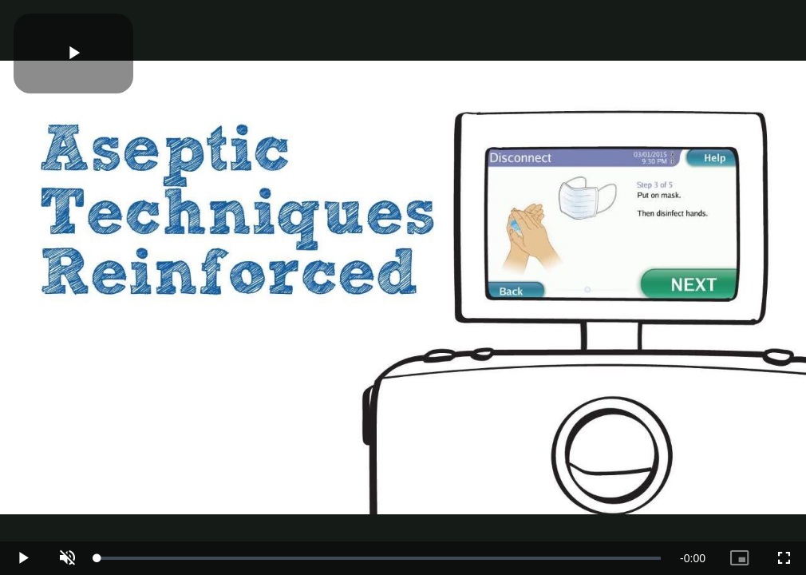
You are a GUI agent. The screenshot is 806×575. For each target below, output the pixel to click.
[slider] (379, 558)
